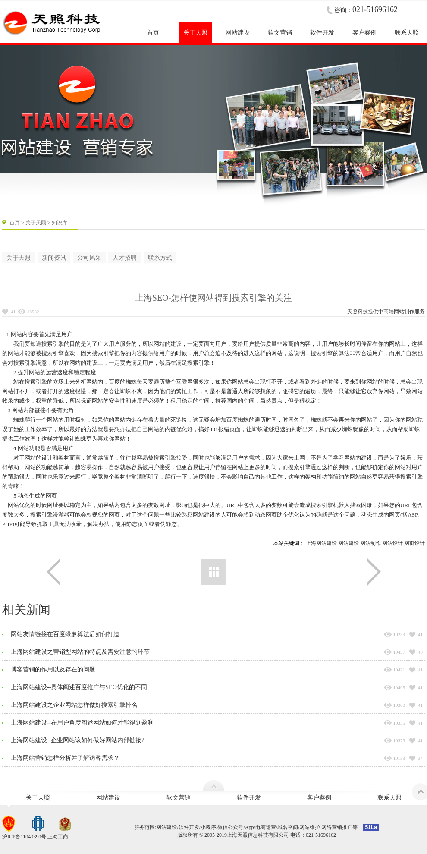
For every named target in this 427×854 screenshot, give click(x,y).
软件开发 (249, 797)
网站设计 (392, 543)
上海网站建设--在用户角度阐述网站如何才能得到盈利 (82, 722)
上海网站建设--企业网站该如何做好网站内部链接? (77, 740)
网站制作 (404, 312)
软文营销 (178, 797)
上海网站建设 (321, 543)
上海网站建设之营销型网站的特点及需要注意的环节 (80, 652)
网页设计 (414, 543)
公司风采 (89, 258)
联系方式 (160, 258)
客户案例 (319, 797)
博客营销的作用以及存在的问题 (53, 669)
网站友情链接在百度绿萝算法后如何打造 (65, 634)
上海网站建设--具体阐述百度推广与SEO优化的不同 (79, 687)
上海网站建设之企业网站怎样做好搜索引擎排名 (74, 705)
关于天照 (35, 223)
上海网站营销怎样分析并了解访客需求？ (65, 758)
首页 (14, 223)
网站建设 (348, 543)
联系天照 (389, 797)
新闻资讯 (54, 258)
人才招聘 (125, 258)
